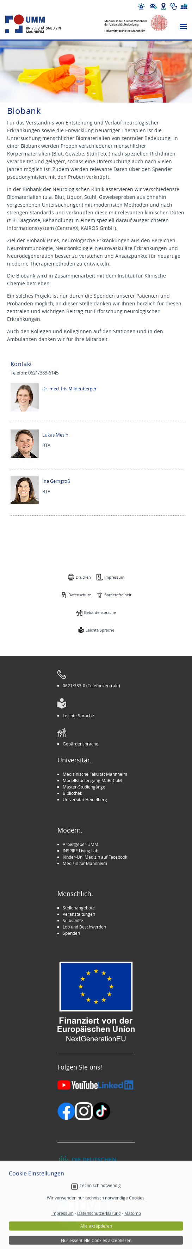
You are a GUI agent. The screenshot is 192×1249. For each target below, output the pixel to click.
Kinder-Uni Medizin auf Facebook (95, 857)
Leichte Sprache (100, 630)
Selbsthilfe (73, 920)
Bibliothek (72, 793)
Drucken (83, 577)
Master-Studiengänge (84, 787)
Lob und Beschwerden (84, 927)
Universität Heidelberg (85, 799)
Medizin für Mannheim (85, 863)
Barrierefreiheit (117, 594)
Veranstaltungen (79, 914)
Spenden (71, 933)
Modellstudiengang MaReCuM (92, 780)
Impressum (114, 577)
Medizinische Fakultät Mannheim (95, 774)
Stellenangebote (79, 907)
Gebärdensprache (100, 612)
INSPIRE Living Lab (80, 850)
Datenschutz (79, 594)
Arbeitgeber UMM (80, 844)
